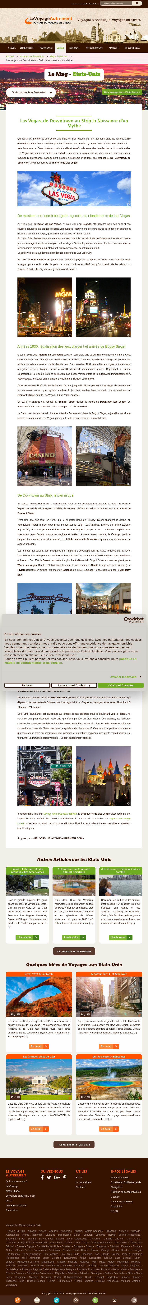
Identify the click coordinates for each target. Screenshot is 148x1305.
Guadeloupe (40, 1250)
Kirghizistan (95, 1258)
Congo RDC (24, 1242)
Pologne (70, 1269)
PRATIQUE (114, 48)
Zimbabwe (11, 1284)
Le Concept (12, 1186)
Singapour (20, 1277)
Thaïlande (11, 1281)
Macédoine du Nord (28, 1261)
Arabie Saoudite (94, 1231)
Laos (117, 1258)
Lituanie (10, 1261)
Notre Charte (13, 1191)
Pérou (115, 1269)
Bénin (70, 1238)
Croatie (68, 1242)
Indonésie (87, 1254)
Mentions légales (120, 1177)
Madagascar (48, 1261)
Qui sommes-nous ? (16, 1181)
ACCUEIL (12, 48)
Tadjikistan (112, 1277)
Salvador (84, 1273)
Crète (77, 1242)
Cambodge (81, 1238)
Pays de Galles (41, 1269)
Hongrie (138, 1250)
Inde (77, 1254)
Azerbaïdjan (12, 1235)
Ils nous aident (83, 1182)
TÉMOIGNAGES (46, 48)
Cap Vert (119, 1238)
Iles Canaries (51, 1254)
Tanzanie (125, 1277)
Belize (77, 1235)
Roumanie (135, 1269)
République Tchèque (66, 1273)
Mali (94, 1261)
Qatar (124, 1269)
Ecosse (20, 1246)
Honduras (126, 1250)
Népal (124, 1265)
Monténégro (37, 1265)
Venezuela (112, 1281)
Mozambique (53, 1265)
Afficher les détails (123, 676)
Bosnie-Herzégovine (129, 1235)
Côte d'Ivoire (120, 1242)
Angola (78, 1231)
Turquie (78, 1281)
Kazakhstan (70, 1258)
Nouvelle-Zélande (109, 1265)
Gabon (9, 1250)
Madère (61, 1261)
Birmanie (100, 1235)
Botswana (11, 1238)
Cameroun (95, 1238)
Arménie (123, 1231)
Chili (129, 1238)
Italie (24, 1258)
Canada (108, 1238)
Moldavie (11, 1265)
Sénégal (99, 1277)
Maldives (84, 1261)
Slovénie (33, 1277)
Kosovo (108, 1258)
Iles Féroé (66, 1254)
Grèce (28, 1250)
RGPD (114, 1211)
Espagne (78, 1246)
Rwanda (20, 1273)
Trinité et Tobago (36, 1281)
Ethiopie (114, 1246)
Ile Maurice (14, 1254)
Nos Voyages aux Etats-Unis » (122, 92)
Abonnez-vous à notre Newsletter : (86, 4)
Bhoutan (88, 1235)
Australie (135, 1231)
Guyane (95, 1250)
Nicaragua (79, 1265)
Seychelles (119, 1273)
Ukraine (89, 1281)
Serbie (107, 1273)
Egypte (30, 1246)
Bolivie (111, 1235)
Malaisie (72, 1261)
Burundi (60, 1238)
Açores (25, 1235)
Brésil (22, 1238)
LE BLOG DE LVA (132, 48)
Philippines (57, 1269)
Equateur (66, 1246)
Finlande (125, 1246)
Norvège (92, 1265)
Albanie (32, 1231)
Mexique (135, 1261)
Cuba (85, 1242)
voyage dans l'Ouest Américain (60, 813)
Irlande (105, 1254)
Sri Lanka (46, 1277)
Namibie (67, 1265)
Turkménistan (65, 1281)
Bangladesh (64, 1235)
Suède (88, 1277)
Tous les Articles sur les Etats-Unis (74, 951)
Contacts (80, 1187)
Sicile (130, 1273)
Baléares (50, 1235)
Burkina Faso (46, 1238)
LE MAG (60, 48)
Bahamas (37, 1235)
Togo (21, 1281)
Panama (26, 1269)
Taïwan (136, 1277)
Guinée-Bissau (80, 1250)
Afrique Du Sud (16, 1231)
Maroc (111, 1261)
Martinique (122, 1261)
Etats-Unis (102, 1246)
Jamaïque (35, 1258)
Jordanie (56, 1258)
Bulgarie (32, 1238)
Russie (9, 1273)
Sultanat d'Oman (73, 1277)
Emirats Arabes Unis (48, 1246)
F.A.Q (79, 1177)
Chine (137, 1238)
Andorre (53, 1231)
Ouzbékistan (12, 1269)
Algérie (42, 1231)
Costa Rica (56, 1242)
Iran (97, 1254)
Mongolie (23, 1265)
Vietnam (125, 1281)
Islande (115, 1254)
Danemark (135, 1242)
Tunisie (51, 1281)
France (136, 1246)
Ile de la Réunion (31, 1254)
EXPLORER (74, 48)
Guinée (66, 1250)
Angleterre (66, 1231)
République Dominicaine (40, 1273)
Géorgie (105, 1250)
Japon (46, 1258)
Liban (137, 1258)
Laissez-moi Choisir (74, 685)
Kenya (83, 1258)
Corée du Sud (40, 1242)
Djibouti (10, 1246)
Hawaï (115, 1250)
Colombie (11, 1242)
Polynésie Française (88, 1269)
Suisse (58, 1277)
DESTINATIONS (27, 48)
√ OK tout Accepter (121, 685)
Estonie (90, 1246)
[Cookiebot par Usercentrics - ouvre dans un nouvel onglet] (127, 620)
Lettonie (127, 1258)
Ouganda (135, 1265)
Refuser (27, 685)
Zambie (136, 1281)
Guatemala (55, 1250)
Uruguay (100, 1281)
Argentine (111, 1231)
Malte (102, 1261)
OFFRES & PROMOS (94, 48)
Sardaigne (96, 1273)
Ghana (19, 1250)
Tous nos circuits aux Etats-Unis (74, 1144)
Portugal (105, 1269)
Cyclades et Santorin (101, 1242)
